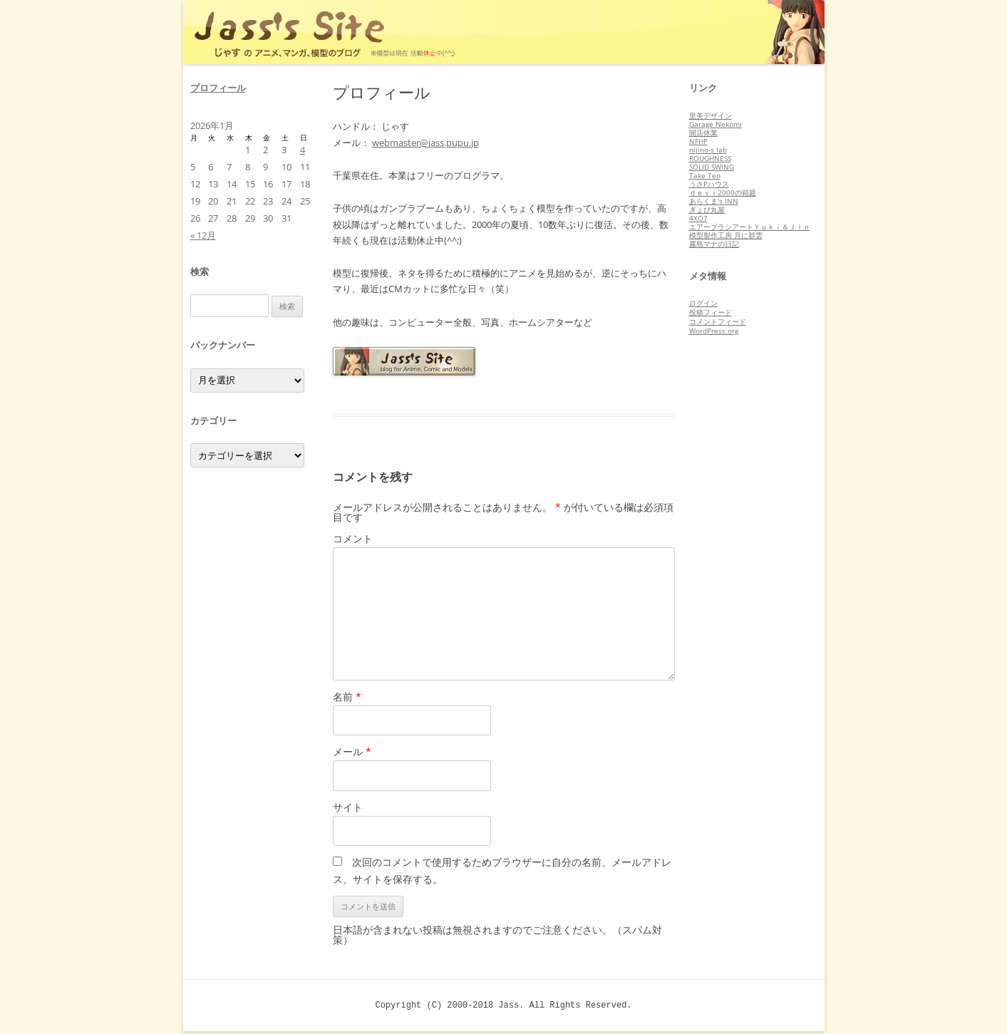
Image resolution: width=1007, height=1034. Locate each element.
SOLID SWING (711, 167)
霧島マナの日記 (714, 244)
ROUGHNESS (710, 158)
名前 (347, 696)
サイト (348, 807)
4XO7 (698, 218)
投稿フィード (710, 312)
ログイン (703, 303)
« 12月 (203, 235)
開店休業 (703, 133)
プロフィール (218, 87)
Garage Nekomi (715, 124)
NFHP (698, 141)
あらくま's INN (713, 201)
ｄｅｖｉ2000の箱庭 (722, 192)
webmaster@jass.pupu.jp (425, 142)
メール (352, 751)
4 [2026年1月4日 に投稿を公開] (302, 149)
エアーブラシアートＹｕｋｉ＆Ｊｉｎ (749, 227)
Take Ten (705, 175)
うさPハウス (709, 184)
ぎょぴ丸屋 (707, 209)
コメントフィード (717, 321)
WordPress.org (713, 331)
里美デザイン (710, 115)
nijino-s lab (708, 150)
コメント (353, 538)
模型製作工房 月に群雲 (726, 235)
